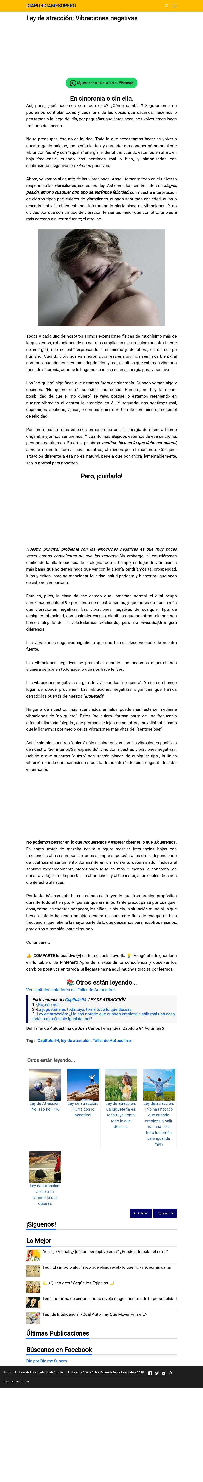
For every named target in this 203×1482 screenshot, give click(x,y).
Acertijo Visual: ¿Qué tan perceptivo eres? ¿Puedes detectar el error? (105, 1251)
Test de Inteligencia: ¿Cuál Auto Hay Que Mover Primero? (94, 1314)
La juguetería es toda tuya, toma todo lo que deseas (84, 1009)
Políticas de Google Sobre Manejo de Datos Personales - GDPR (106, 1372)
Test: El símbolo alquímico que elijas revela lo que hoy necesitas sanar (106, 1267)
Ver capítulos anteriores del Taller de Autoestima (71, 989)
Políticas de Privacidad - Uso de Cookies (39, 1372)
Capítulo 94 (75, 999)
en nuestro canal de (101, 83)
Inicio (7, 1372)
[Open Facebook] (150, 1373)
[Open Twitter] (157, 1373)
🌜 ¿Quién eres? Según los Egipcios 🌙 (78, 1283)
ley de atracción (76, 1040)
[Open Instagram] (163, 1373)
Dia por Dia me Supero (46, 1361)
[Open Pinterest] (170, 1373)
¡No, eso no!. (48, 1004)
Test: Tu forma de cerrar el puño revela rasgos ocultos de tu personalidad (109, 1299)
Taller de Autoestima (112, 1040)
